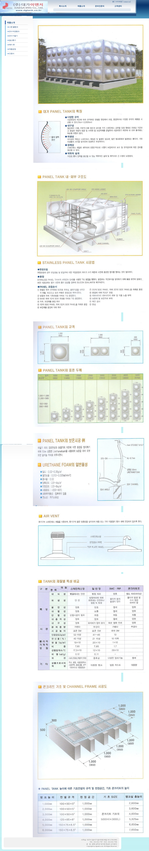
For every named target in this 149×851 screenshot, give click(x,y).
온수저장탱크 (14, 31)
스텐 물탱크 (13, 27)
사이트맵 (119, 1)
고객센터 (118, 6)
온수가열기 (13, 36)
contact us (127, 2)
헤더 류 (12, 45)
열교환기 (12, 40)
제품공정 (12, 49)
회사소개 (62, 6)
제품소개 (81, 6)
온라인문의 (99, 6)
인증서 (11, 54)
